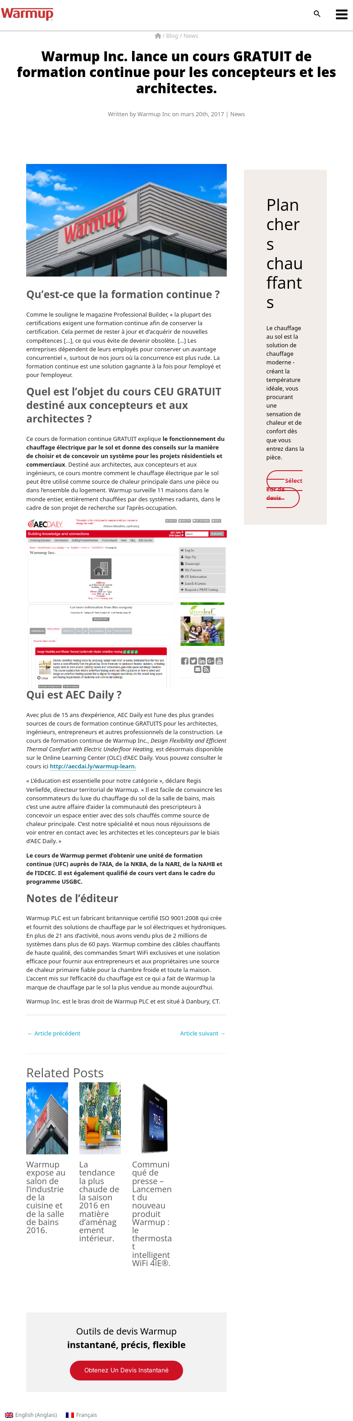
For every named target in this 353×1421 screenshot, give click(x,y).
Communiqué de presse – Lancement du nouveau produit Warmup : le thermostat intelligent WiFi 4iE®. (152, 1213)
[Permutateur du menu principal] (342, 14)
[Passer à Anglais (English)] (30, 1415)
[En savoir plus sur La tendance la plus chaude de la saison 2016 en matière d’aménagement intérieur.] (100, 1118)
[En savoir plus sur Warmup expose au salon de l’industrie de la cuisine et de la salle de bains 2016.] (47, 1118)
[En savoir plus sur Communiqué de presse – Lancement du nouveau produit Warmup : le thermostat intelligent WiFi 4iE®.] (153, 1118)
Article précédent (53, 1033)
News (190, 36)
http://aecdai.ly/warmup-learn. (93, 766)
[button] (318, 14)
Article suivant (203, 1033)
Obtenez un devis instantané (126, 1370)
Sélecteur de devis (285, 489)
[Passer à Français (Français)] (81, 1415)
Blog (173, 36)
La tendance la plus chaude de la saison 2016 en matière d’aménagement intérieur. (99, 1201)
